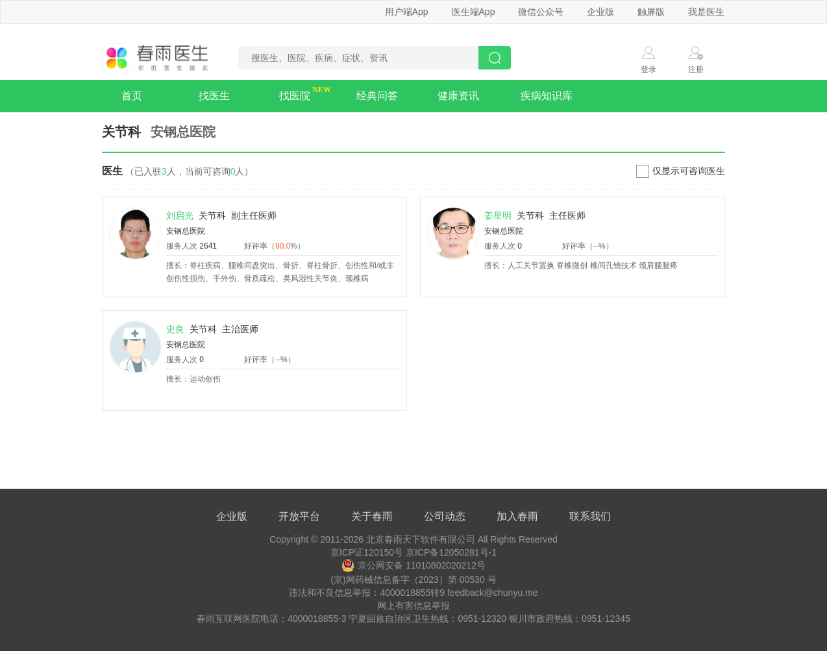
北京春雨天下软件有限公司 (420, 539)
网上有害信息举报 (413, 605)
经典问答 (377, 95)
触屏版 (651, 11)
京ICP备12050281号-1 (451, 552)
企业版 (600, 11)
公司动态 (444, 516)
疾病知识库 (547, 95)
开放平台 (299, 516)
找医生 (214, 95)
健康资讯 (458, 95)
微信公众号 (540, 11)
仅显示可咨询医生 (688, 170)
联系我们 (590, 516)
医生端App (473, 11)
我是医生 (706, 11)
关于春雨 (372, 516)
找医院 (294, 95)
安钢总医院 (185, 231)
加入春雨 (517, 516)
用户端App (406, 11)
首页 (131, 95)
